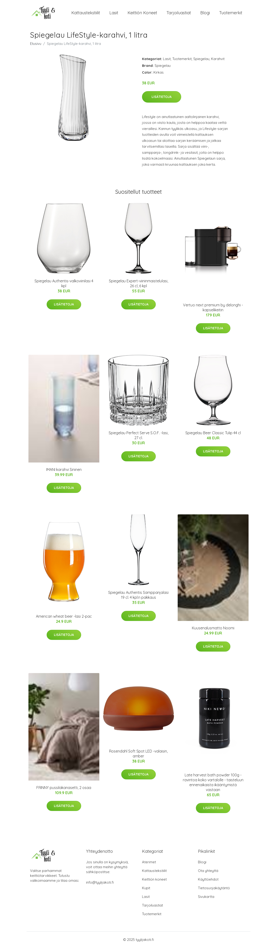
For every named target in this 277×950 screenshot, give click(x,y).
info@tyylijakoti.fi (100, 884)
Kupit (146, 890)
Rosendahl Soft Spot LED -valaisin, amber (138, 756)
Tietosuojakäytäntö (214, 890)
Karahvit (218, 61)
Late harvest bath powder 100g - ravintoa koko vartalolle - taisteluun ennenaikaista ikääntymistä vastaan (213, 784)
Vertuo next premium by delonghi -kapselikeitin (213, 310)
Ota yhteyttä (208, 873)
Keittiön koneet (142, 14)
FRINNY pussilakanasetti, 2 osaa (63, 790)
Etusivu (35, 46)
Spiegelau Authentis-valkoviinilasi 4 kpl (64, 286)
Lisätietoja (162, 99)
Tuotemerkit (230, 14)
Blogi (205, 14)
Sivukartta (206, 899)
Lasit (113, 14)
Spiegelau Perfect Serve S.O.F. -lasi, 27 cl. (138, 438)
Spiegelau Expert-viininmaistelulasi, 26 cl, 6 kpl (138, 286)
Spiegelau (201, 61)
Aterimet (149, 864)
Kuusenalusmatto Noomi (213, 630)
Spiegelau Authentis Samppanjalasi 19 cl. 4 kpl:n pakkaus (138, 597)
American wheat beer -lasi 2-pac (64, 619)
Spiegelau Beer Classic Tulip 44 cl (213, 435)
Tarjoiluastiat (178, 14)
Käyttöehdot (208, 881)
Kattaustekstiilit (85, 14)
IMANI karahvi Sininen (64, 472)
